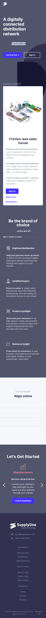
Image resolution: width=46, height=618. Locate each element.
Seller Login (23, 576)
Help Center (23, 580)
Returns (23, 600)
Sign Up (12, 191)
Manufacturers (23, 561)
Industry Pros (23, 553)
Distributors (23, 557)
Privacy (23, 596)
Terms (23, 592)
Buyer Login (23, 572)
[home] (5, 4)
